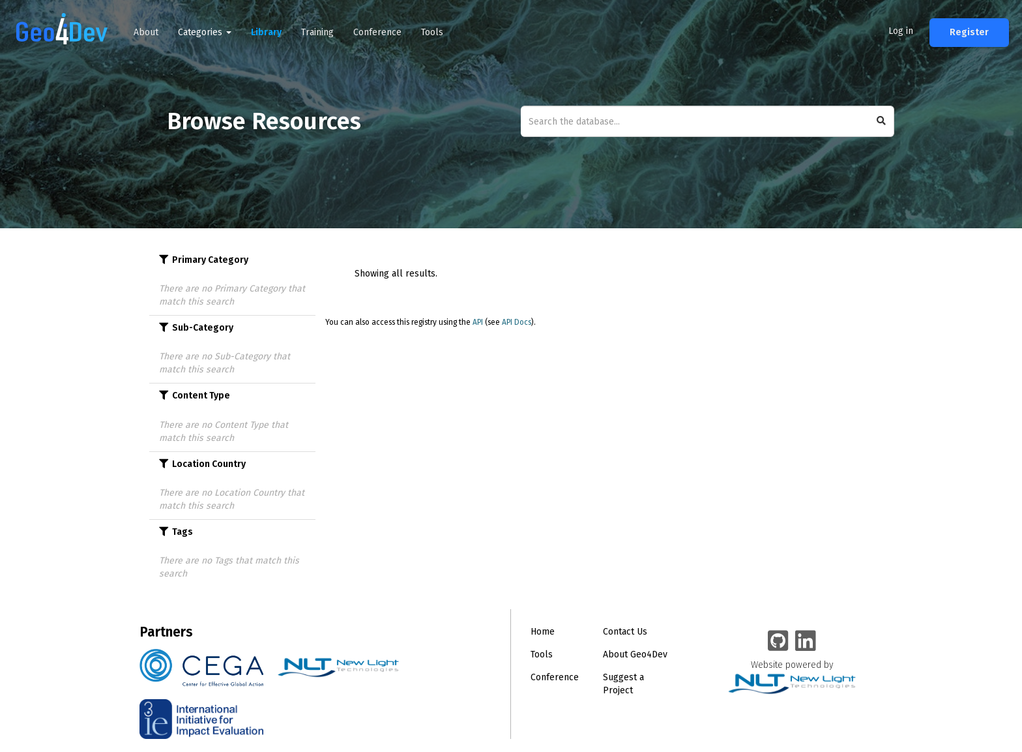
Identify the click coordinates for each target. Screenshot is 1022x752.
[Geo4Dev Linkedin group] (805, 641)
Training (317, 32)
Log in (900, 31)
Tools (432, 32)
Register (969, 32)
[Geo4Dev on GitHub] (778, 641)
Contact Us (625, 631)
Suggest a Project (623, 684)
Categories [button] (204, 32)
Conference (377, 32)
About (146, 32)
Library (266, 32)
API (478, 322)
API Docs (516, 322)
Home (543, 631)
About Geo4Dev (635, 654)
